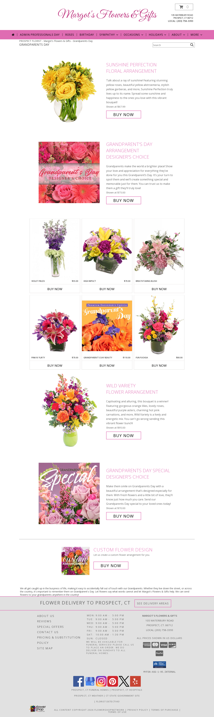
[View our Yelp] (135, 685)
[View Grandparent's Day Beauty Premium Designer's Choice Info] (107, 325)
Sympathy (109, 35)
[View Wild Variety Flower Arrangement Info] (71, 410)
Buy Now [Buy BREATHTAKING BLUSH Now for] (159, 289)
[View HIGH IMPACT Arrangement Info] (107, 249)
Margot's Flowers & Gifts (107, 15)
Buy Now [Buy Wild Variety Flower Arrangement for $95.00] (123, 435)
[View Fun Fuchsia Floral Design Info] (159, 325)
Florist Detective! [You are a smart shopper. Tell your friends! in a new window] (108, 701)
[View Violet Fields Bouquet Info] (55, 249)
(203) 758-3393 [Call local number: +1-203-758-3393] (185, 21)
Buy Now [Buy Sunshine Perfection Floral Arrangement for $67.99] (123, 114)
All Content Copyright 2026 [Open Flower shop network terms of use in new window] (74, 709)
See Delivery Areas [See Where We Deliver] (153, 603)
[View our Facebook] (78, 685)
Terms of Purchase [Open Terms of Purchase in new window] (164, 709)
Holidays (158, 35)
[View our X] (124, 685)
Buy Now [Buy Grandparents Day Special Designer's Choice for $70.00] (123, 516)
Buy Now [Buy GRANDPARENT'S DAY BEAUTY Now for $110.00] (107, 365)
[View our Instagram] (101, 685)
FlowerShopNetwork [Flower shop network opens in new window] (109, 709)
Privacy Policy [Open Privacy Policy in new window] (138, 709)
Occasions (134, 35)
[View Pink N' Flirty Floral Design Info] (55, 325)
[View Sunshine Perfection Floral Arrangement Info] (71, 89)
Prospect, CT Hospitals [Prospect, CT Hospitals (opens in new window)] (127, 689)
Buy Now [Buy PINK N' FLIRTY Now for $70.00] (54, 365)
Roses (69, 35)
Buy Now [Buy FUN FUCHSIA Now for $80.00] (159, 365)
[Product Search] (171, 45)
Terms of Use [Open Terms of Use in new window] (117, 711)
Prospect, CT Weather (88, 695)
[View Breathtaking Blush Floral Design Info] (159, 249)
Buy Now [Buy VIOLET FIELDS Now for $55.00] (54, 289)
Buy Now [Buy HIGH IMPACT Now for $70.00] (107, 289)
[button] (184, 7)
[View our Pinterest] (112, 685)
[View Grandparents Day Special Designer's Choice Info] (71, 493)
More (197, 35)
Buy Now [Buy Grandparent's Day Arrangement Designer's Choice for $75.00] (123, 200)
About (179, 35)
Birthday (87, 35)
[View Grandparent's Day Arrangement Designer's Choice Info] (71, 172)
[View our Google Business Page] (90, 685)
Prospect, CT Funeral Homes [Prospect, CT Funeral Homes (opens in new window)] (90, 689)
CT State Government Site (123, 695)
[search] (192, 45)
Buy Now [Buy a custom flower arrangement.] (111, 565)
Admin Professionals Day (40, 35)
